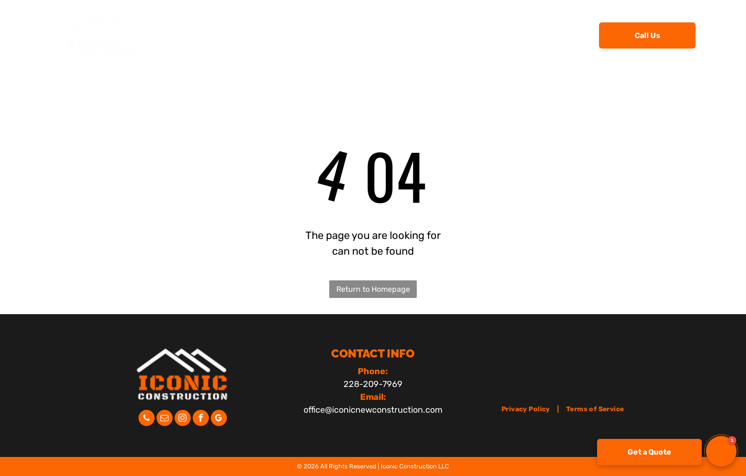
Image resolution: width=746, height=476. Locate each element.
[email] (165, 419)
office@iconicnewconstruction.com (373, 410)
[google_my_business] (219, 419)
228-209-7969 (373, 384)
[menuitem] (239, 34)
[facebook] (201, 419)
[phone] (146, 419)
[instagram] (183, 419)
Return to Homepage (373, 289)
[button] (721, 451)
